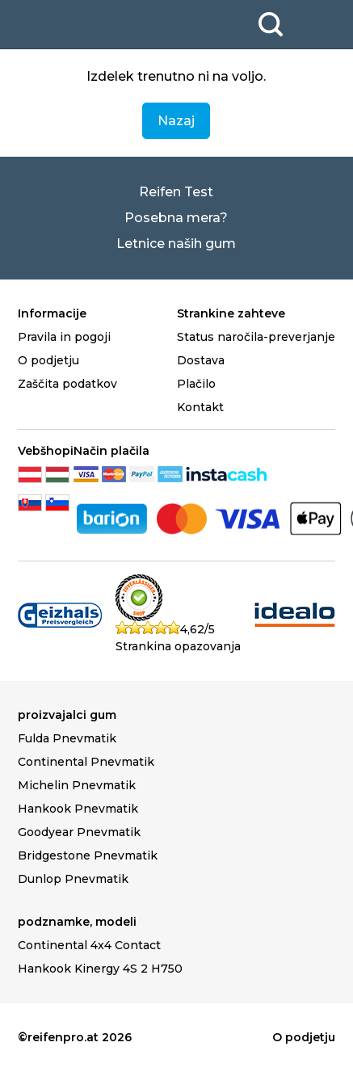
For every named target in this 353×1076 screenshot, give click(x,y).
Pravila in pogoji (64, 337)
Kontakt (200, 407)
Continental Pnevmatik (86, 761)
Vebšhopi (46, 450)
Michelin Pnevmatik (77, 785)
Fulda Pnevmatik (67, 738)
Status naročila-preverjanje (256, 337)
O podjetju (48, 360)
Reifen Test (176, 192)
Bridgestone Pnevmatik (88, 855)
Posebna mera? (176, 217)
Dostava (201, 360)
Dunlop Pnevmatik (73, 879)
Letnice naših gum (176, 243)
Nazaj (176, 120)
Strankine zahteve (231, 313)
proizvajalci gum (67, 715)
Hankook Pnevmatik (78, 808)
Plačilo (196, 383)
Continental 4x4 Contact (89, 945)
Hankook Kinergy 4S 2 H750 (100, 968)
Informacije (52, 313)
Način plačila (111, 450)
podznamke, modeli (77, 921)
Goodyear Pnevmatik (79, 832)
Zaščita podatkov (67, 383)
